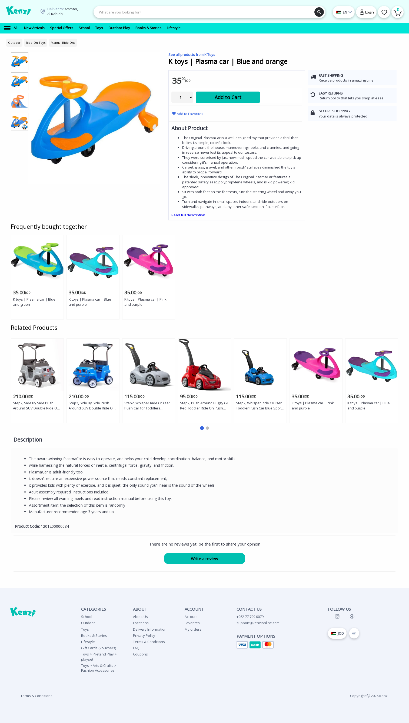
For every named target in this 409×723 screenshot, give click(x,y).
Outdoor (88, 622)
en (354, 633)
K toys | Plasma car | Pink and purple (145, 302)
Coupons (140, 654)
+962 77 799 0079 (250, 616)
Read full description (188, 215)
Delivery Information (150, 629)
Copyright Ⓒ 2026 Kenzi (369, 695)
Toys (85, 629)
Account (191, 616)
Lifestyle (88, 641)
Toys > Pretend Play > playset (99, 656)
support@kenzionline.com (258, 622)
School (86, 616)
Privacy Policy (144, 635)
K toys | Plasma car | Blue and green (34, 302)
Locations (141, 622)
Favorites (192, 622)
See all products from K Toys (191, 54)
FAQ (136, 647)
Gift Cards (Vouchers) (98, 647)
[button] (202, 428)
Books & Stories (94, 635)
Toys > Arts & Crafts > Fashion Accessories (98, 668)
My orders (193, 629)
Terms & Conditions (149, 641)
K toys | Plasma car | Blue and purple (90, 302)
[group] (19, 61)
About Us (140, 616)
